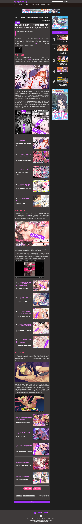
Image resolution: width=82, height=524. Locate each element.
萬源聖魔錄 (49, 4)
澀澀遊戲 (43, 4)
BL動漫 (29, 495)
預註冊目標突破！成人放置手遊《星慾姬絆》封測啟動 (62, 64)
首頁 (16, 17)
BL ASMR (20, 495)
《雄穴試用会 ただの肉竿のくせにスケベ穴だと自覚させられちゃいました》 (24, 156)
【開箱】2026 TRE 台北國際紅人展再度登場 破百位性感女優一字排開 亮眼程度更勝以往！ (62, 53)
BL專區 (32, 4)
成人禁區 (26, 4)
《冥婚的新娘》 (22, 140)
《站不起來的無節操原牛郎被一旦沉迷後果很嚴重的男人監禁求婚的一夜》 (24, 326)
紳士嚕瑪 (20, 33)
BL (36, 43)
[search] (57, 1)
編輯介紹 (38, 518)
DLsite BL (39, 38)
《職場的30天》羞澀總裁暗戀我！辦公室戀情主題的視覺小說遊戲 (62, 85)
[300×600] (60, 119)
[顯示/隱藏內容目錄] (19, 48)
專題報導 (37, 4)
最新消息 (14, 4)
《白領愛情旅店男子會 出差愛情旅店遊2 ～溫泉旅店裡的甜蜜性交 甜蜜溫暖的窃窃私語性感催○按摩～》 (23, 284)
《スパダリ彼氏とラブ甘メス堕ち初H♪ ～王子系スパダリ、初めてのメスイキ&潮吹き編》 (23, 341)
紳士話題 (20, 4)
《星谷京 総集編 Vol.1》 (24, 169)
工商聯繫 (48, 518)
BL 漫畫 (22, 40)
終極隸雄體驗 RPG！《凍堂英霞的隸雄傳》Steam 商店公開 (62, 74)
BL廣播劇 (23, 17)
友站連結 (53, 518)
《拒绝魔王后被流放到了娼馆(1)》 (23, 462)
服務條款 (28, 518)
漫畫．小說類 (18, 49)
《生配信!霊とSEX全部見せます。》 (23, 476)
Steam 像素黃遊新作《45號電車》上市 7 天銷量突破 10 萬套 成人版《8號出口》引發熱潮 (62, 42)
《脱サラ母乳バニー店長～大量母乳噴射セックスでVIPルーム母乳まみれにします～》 (24, 447)
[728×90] (41, 13)
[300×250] (60, 29)
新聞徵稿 (43, 518)
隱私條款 (33, 518)
